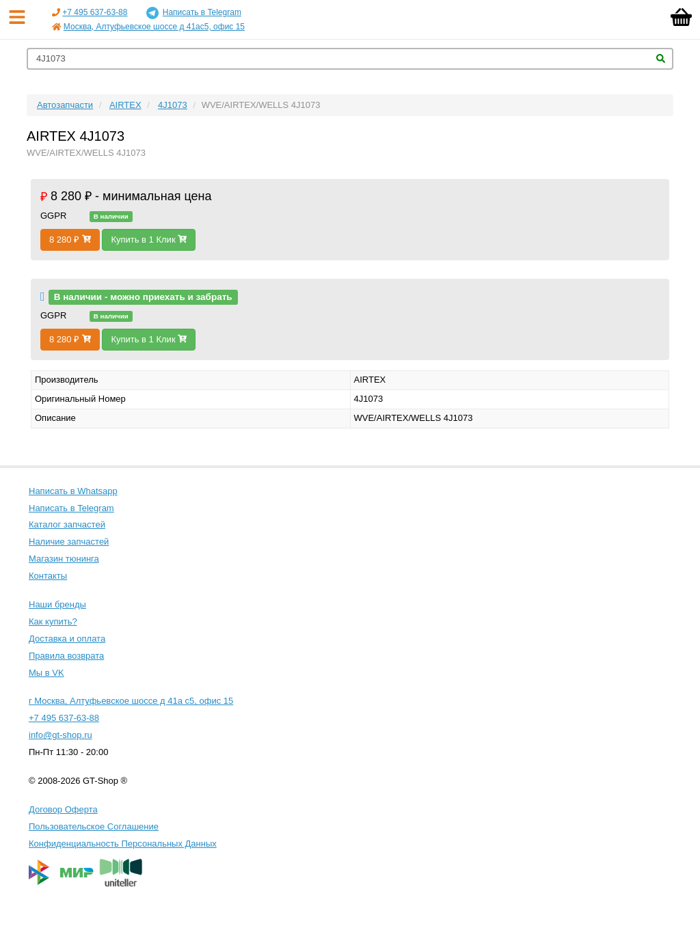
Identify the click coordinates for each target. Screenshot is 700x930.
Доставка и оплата (67, 638)
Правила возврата (66, 656)
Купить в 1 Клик (149, 239)
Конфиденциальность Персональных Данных (123, 843)
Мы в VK (46, 673)
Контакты (48, 576)
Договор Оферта (63, 809)
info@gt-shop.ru (60, 735)
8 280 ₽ (70, 239)
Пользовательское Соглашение (94, 826)
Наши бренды (57, 604)
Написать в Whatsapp (73, 491)
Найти (660, 58)
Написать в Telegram (193, 13)
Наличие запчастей (69, 541)
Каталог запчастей (67, 524)
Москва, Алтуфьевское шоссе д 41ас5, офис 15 (154, 26)
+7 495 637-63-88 (94, 12)
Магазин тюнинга (64, 558)
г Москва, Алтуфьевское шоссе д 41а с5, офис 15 (131, 701)
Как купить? (53, 621)
